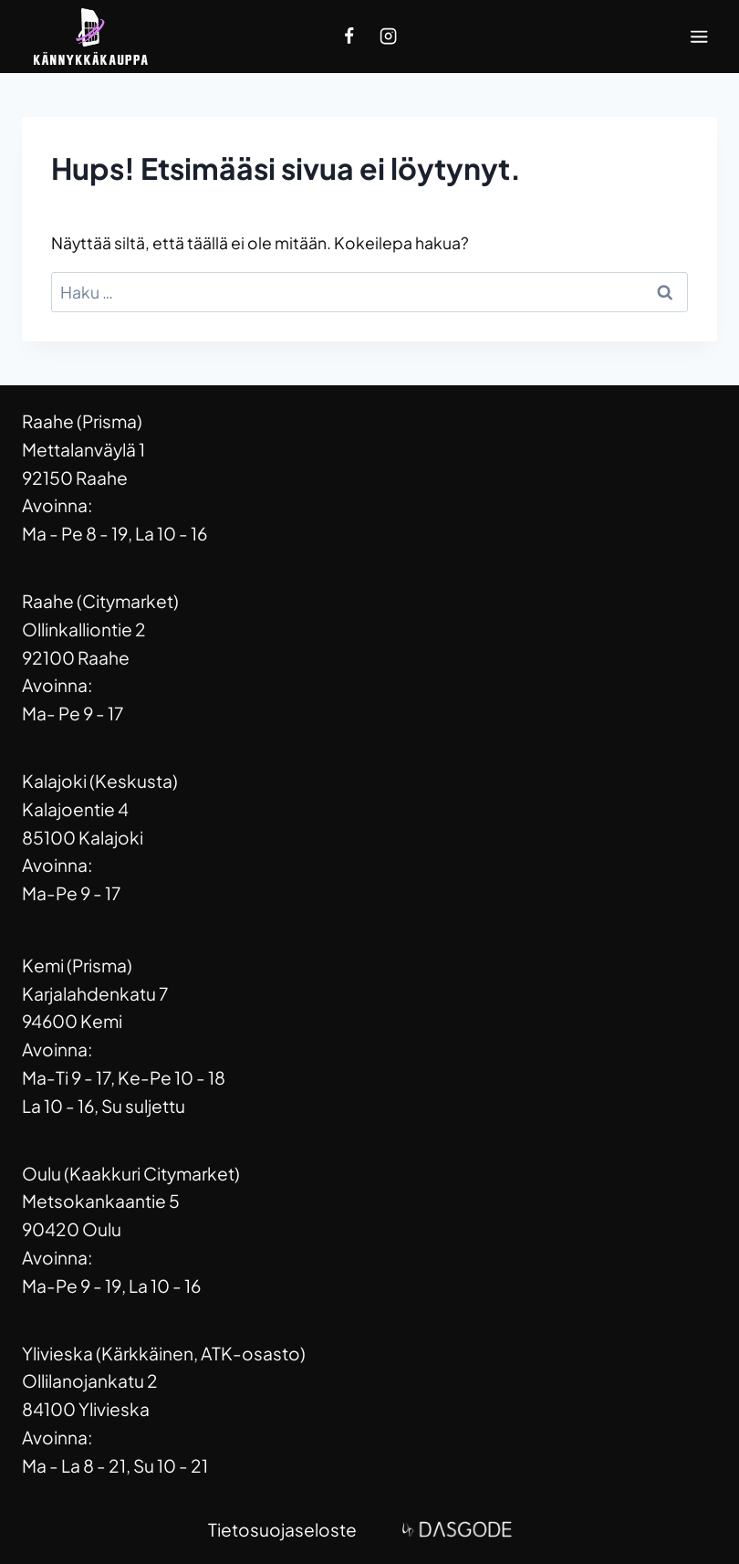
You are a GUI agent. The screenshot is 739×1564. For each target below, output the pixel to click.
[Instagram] (387, 36)
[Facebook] (349, 36)
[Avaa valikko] (699, 36)
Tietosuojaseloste (282, 1529)
